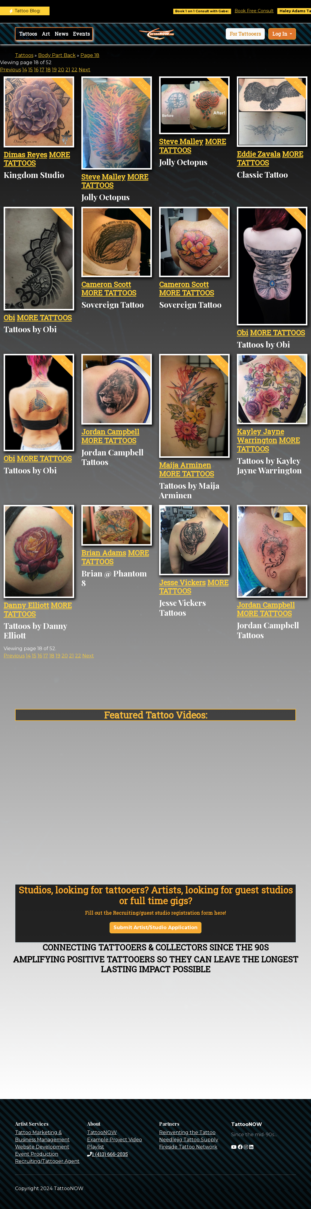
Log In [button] (280, 34)
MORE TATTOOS (44, 317)
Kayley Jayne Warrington (260, 436)
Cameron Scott (106, 284)
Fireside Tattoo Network (188, 1147)
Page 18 (89, 55)
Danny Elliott (26, 605)
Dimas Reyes (25, 154)
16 (36, 70)
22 (74, 70)
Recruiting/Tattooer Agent (47, 1161)
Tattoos (28, 34)
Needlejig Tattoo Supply (188, 1139)
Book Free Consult (262, 10)
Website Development (42, 1147)
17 (42, 70)
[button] (245, 34)
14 (24, 70)
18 (48, 70)
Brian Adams (103, 553)
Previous (10, 70)
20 (61, 70)
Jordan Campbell (110, 432)
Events (81, 34)
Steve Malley (103, 177)
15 (30, 70)
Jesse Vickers (182, 582)
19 (54, 70)
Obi (9, 317)
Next (84, 70)
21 (67, 70)
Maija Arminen (185, 465)
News (61, 34)
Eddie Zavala (258, 154)
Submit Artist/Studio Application (155, 927)
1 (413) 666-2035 (107, 1154)
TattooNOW (102, 1132)
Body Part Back (57, 55)
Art (46, 34)
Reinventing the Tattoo (187, 1132)
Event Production (36, 1154)
